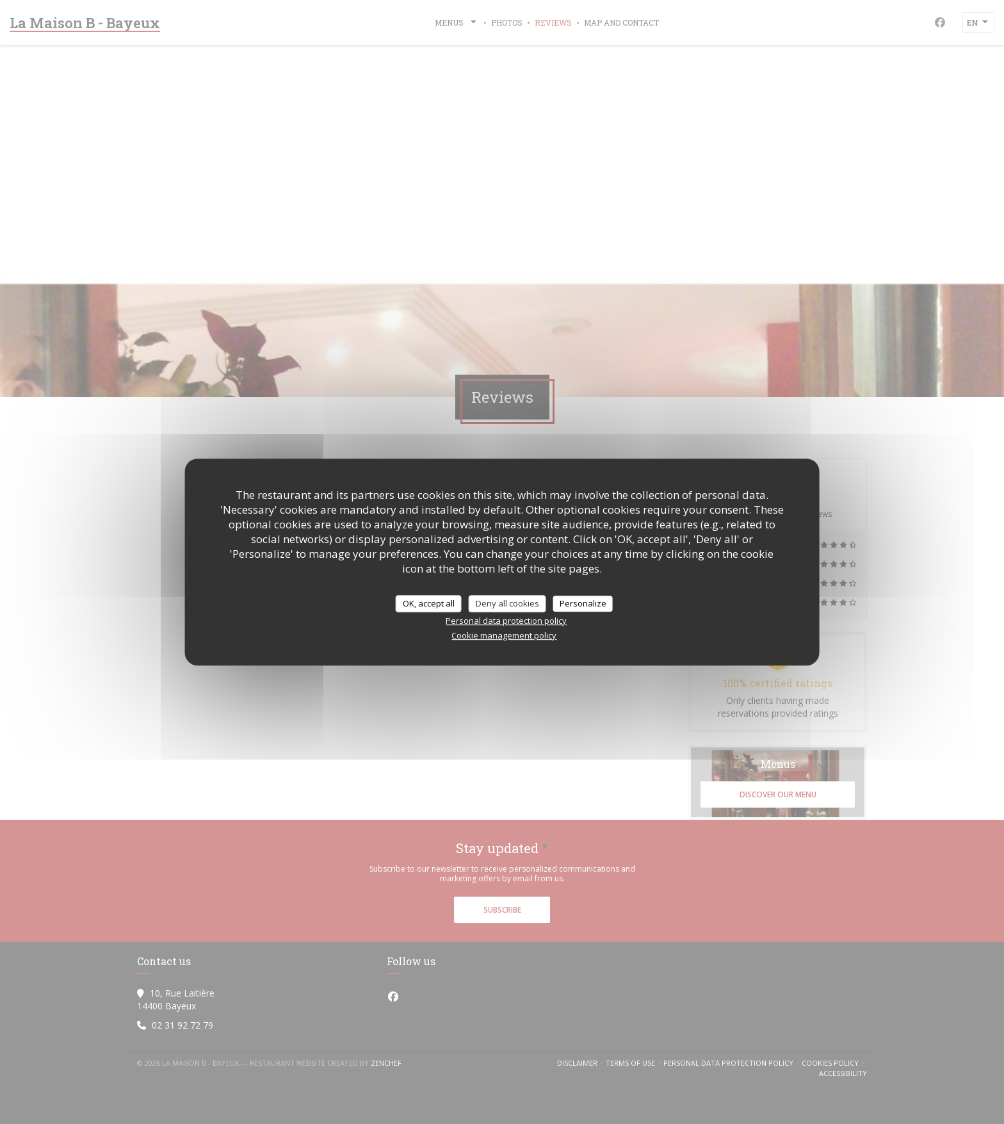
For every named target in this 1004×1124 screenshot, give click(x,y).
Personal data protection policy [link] (506, 620)
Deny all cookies (507, 603)
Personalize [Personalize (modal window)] (583, 603)
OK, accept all (429, 603)
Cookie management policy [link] (503, 635)
